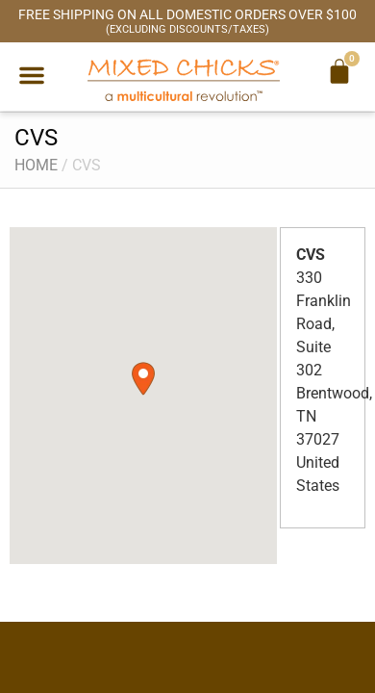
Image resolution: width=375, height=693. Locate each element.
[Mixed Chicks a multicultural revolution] (184, 79)
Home (36, 165)
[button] (32, 75)
